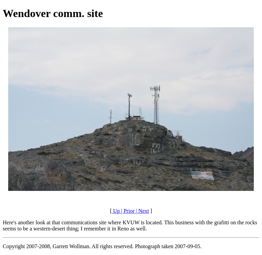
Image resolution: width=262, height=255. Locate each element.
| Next (141, 211)
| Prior (127, 211)
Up (116, 211)
